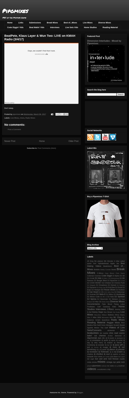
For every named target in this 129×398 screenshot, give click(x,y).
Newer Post (9, 141)
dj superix (114, 354)
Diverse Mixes (104, 23)
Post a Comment (14, 129)
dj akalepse (119, 338)
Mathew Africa (113, 315)
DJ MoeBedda (119, 294)
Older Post (73, 141)
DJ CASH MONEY (94, 283)
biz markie (104, 333)
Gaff (99, 307)
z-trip (108, 369)
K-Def (89, 312)
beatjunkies (93, 333)
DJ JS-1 (101, 292)
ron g (116, 366)
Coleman (90, 276)
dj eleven (118, 343)
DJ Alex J (105, 278)
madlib (122, 359)
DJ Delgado (91, 285)
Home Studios (90, 27)
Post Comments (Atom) (47, 148)
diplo (99, 338)
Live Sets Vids (71, 27)
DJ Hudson (120, 290)
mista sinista (92, 362)
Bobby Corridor (105, 269)
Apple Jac (114, 263)
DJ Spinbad (120, 296)
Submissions (35, 23)
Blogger (80, 392)
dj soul (107, 354)
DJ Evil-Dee (110, 287)
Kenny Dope (97, 312)
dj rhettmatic (103, 352)
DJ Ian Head (92, 292)
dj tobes (122, 354)
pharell (89, 366)
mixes (22, 118)
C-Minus (100, 273)
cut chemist (100, 336)
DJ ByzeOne (112, 281)
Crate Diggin (107, 276)
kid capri (90, 359)
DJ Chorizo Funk (118, 283)
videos (91, 369)
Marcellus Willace (100, 315)
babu (122, 330)
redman (103, 366)
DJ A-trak (90, 278)
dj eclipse (108, 343)
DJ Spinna (91, 299)
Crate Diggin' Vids (15, 27)
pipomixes (96, 366)
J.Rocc (110, 309)
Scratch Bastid (119, 325)
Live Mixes (87, 23)
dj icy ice (108, 345)
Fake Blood (107, 304)
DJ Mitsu (109, 294)
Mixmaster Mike (107, 317)
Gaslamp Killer (109, 307)
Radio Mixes (30, 118)
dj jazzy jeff (117, 345)
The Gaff (104, 328)
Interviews (54, 27)
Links (20, 23)
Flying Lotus (119, 304)
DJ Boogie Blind (100, 281)
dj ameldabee (95, 340)
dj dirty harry (97, 343)
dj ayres (112, 340)
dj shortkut (98, 354)
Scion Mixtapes (107, 325)
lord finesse (113, 359)
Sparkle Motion (93, 328)
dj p (98, 350)
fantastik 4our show (94, 357)
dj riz (112, 352)
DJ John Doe (109, 292)
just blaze (114, 357)
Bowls (113, 270)
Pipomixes (15, 11)
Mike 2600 (97, 317)
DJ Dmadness (101, 285)
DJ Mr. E (103, 297)
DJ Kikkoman (119, 292)
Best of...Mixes (70, 23)
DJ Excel (118, 287)
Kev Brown (108, 312)
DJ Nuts (110, 297)
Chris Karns (120, 273)
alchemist (111, 330)
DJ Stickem (113, 299)
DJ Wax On (97, 302)
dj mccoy (94, 347)
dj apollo (104, 340)
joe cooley (106, 356)
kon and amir (101, 359)
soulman (121, 366)
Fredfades (91, 307)
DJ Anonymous (114, 278)
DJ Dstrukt (112, 285)
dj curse (119, 340)
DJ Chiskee (106, 283)
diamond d (120, 336)
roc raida (110, 366)
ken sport (121, 356)
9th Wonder (108, 261)
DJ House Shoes (108, 290)
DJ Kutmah (91, 294)
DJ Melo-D (101, 294)
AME (94, 263)
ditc (103, 338)
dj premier (120, 349)
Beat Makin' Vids (36, 27)
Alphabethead (103, 263)
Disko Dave (106, 302)
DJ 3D (122, 276)
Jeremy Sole (120, 309)
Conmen (98, 276)
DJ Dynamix (91, 287)
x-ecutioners (101, 369)
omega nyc (111, 362)
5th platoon (98, 261)
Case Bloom (109, 273)
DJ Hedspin (96, 290)
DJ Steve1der (102, 299)
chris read (113, 333)
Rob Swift (97, 325)
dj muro (113, 347)
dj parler (103, 350)
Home (9, 23)
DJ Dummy (121, 285)
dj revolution (92, 352)
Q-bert (97, 320)
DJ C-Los (121, 280)
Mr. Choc (117, 317)
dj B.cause (110, 338)
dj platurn (111, 349)
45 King (90, 261)
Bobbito (97, 270)
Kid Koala (116, 312)
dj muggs (104, 347)
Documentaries (93, 304)
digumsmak (92, 338)
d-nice (110, 336)
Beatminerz (107, 266)
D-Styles (116, 276)
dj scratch (118, 352)
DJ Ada (98, 278)
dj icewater (100, 345)
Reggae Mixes (113, 323)
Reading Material (110, 27)
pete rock (121, 362)
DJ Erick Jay (101, 287)
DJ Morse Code (93, 297)
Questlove (106, 320)
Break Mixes (52, 23)
